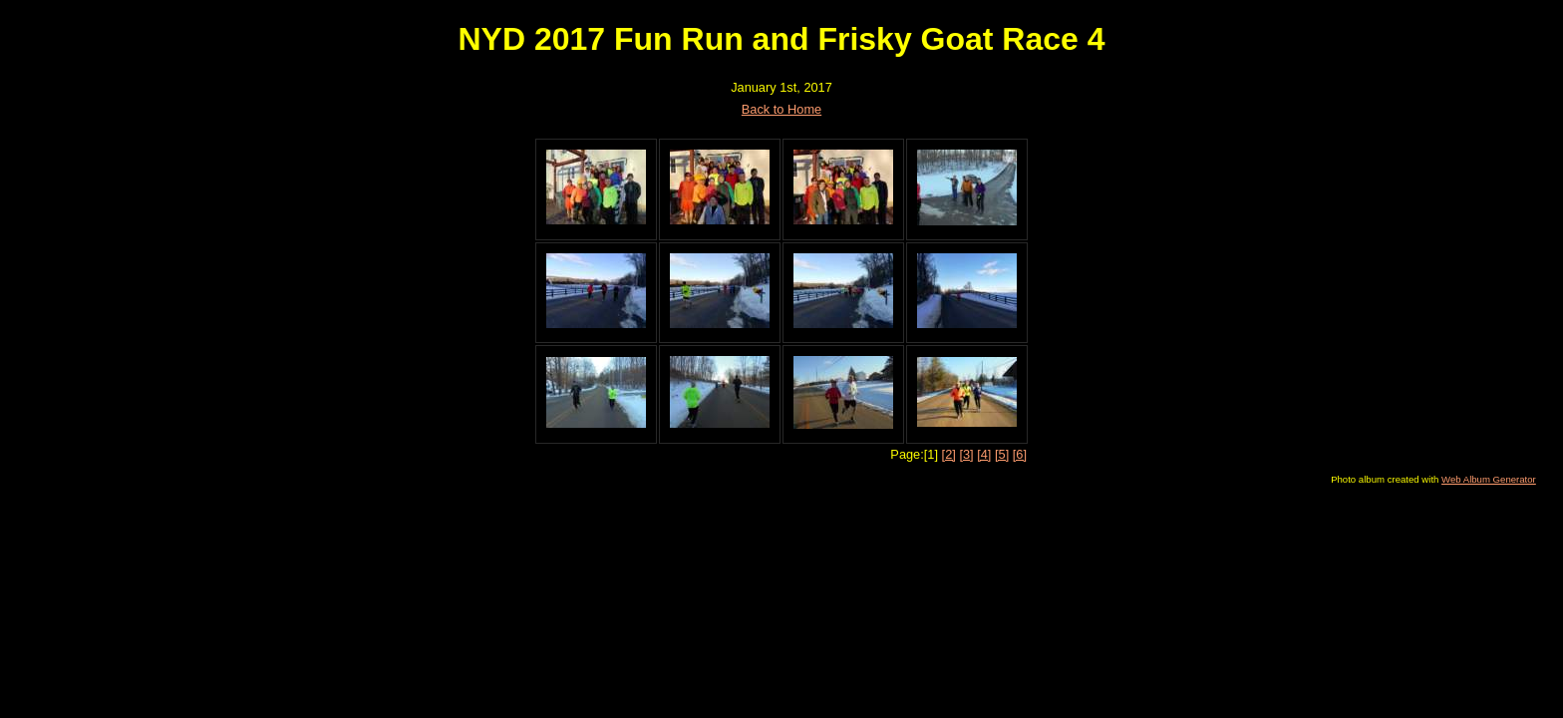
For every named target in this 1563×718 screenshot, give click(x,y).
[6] (1020, 454)
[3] (966, 454)
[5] (1002, 454)
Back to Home (781, 109)
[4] (984, 454)
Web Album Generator (1488, 479)
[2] (949, 454)
